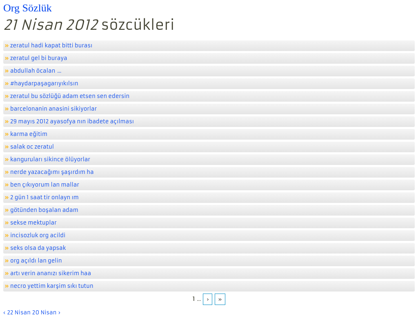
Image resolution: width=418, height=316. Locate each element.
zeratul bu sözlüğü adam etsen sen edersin (69, 96)
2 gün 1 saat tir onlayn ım (44, 197)
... (59, 70)
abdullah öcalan (32, 70)
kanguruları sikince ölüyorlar (50, 159)
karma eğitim (28, 134)
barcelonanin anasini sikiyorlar (53, 108)
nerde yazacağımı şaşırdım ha (52, 172)
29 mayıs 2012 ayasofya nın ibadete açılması (72, 121)
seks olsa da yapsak (38, 248)
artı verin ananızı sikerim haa (50, 273)
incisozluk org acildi (37, 235)
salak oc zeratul (32, 146)
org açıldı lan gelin (36, 260)
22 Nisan (18, 312)
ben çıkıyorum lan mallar (44, 184)
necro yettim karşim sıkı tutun (51, 286)
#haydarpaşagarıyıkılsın (44, 83)
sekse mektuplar (33, 222)
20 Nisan (44, 312)
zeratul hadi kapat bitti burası (51, 45)
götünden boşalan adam (44, 210)
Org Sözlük (27, 8)
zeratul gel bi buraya (38, 58)
